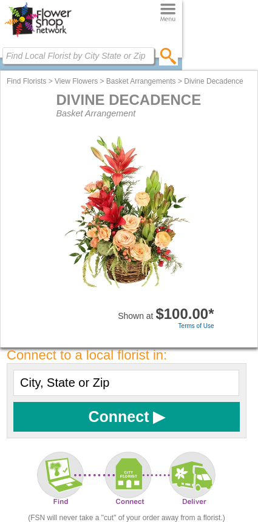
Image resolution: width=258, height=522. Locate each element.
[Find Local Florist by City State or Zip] (78, 55)
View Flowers (76, 81)
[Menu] (168, 13)
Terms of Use (196, 326)
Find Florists (26, 81)
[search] (168, 55)
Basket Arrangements (141, 81)
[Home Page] (38, 37)
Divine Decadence (213, 81)
